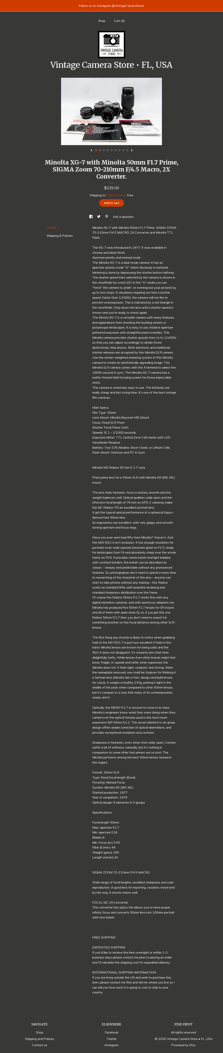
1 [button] (96, 150)
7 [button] (119, 150)
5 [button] (112, 150)
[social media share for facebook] (91, 217)
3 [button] (104, 150)
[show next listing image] (132, 150)
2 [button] (100, 150)
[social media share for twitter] (99, 217)
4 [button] (108, 150)
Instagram (112, 1045)
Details (53, 227)
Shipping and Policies (39, 1039)
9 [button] (127, 150)
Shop (101, 21)
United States (116, 195)
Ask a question (123, 217)
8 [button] (123, 150)
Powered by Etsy (183, 1045)
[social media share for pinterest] (107, 217)
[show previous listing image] (91, 150)
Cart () (119, 21)
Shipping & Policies (60, 236)
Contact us (39, 1045)
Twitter (111, 1039)
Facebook (111, 1032)
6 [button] (115, 150)
